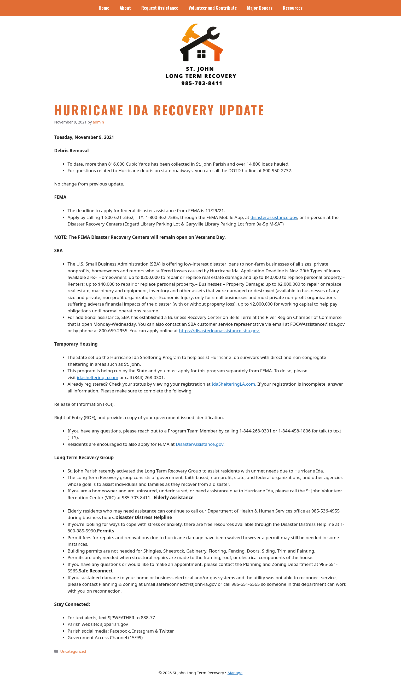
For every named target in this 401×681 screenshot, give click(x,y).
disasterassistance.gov (274, 217)
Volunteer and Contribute (213, 7)
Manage (235, 672)
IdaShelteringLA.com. (234, 384)
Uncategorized (73, 651)
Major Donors (259, 7)
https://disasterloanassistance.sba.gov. (219, 331)
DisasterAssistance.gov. (200, 444)
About (125, 7)
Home (104, 7)
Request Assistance (159, 7)
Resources (293, 7)
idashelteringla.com (97, 377)
